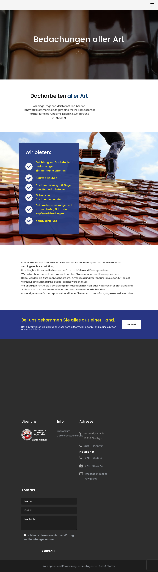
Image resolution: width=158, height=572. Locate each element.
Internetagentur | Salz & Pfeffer (96, 566)
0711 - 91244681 (93, 458)
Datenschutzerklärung (59, 535)
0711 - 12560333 (93, 446)
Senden (49, 550)
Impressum (63, 431)
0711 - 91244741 (94, 466)
